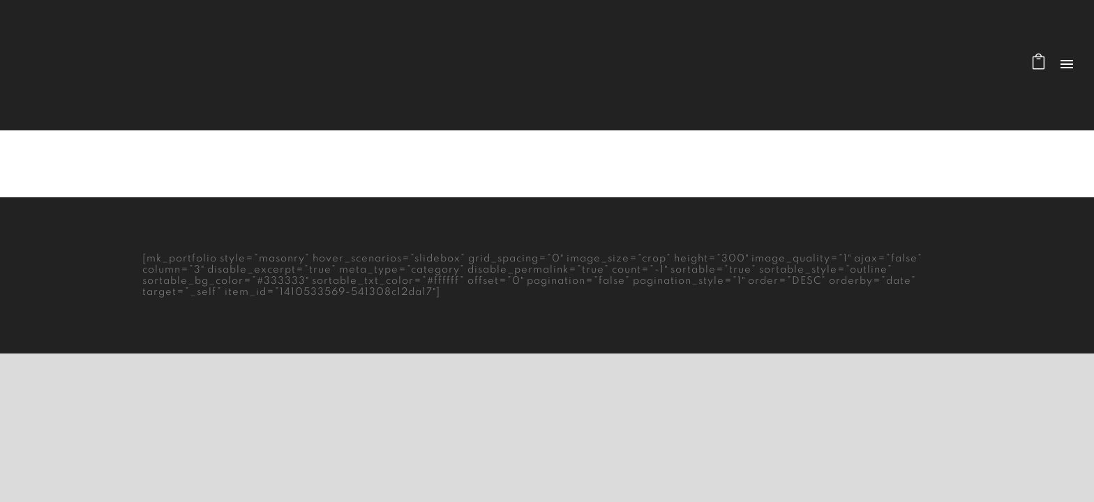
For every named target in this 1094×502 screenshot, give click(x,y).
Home (851, 164)
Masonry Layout (914, 164)
